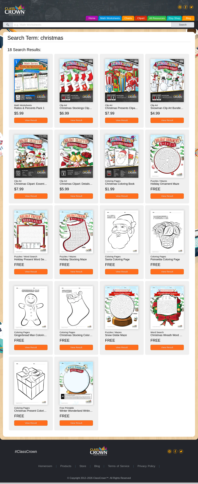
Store (84, 466)
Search (182, 24)
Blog (99, 466)
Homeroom (47, 466)
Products (67, 466)
